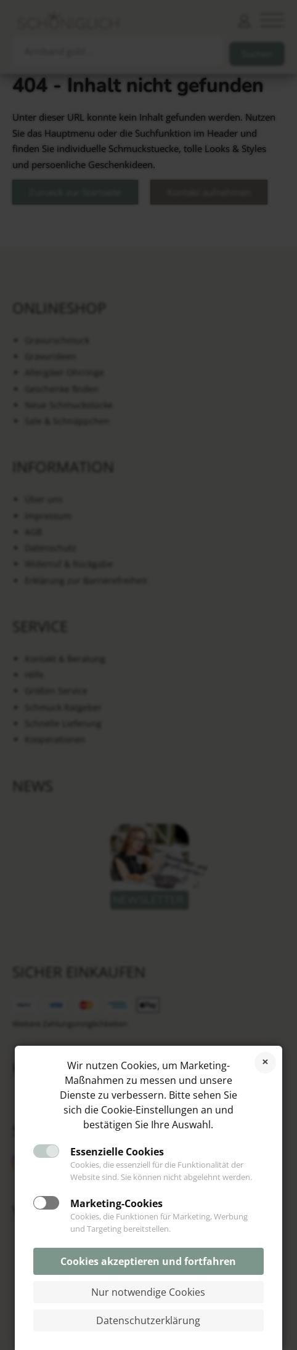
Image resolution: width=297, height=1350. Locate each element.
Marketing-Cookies (116, 1203)
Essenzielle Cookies (117, 1151)
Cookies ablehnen (265, 1062)
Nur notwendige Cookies (148, 1292)
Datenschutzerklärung (148, 1320)
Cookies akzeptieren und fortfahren (148, 1261)
